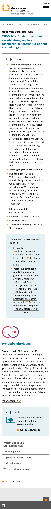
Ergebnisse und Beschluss (17, 457)
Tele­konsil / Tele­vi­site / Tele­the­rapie (27, 261)
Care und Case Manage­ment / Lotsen (25, 284)
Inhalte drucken (13, 481)
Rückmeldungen (12, 463)
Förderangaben (11, 451)
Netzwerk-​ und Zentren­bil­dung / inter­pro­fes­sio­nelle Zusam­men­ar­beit (25, 297)
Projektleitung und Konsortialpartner (13, 444)
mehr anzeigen (10, 400)
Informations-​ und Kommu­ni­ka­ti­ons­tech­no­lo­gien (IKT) (26, 255)
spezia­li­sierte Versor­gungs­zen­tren (26, 310)
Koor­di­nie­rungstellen (27, 288)
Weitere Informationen (16, 469)
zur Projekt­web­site (30, 429)
